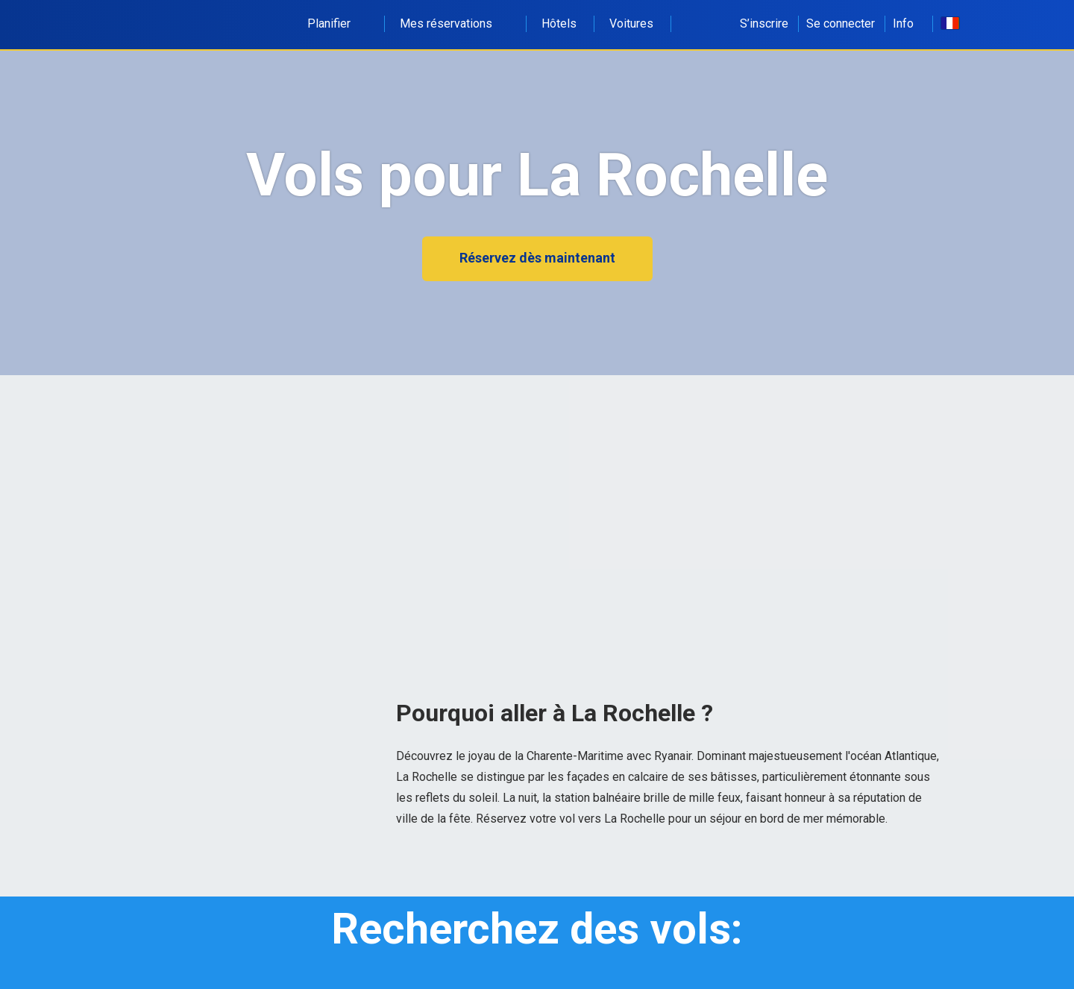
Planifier (337, 23)
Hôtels (559, 23)
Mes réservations (454, 23)
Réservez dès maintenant (537, 258)
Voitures (631, 23)
